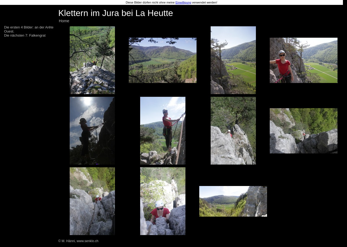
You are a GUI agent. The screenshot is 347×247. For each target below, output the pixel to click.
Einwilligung (183, 2)
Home (64, 21)
